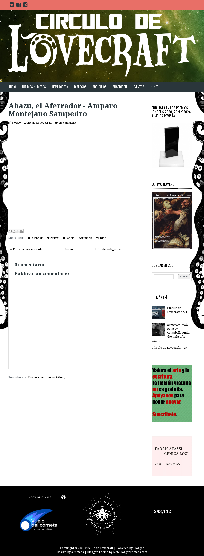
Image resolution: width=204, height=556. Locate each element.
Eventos (138, 87)
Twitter (53, 237)
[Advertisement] (55, 385)
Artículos (99, 87)
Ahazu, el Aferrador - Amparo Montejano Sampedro (62, 110)
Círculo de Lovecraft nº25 (169, 347)
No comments (67, 122)
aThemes (77, 552)
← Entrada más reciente (26, 249)
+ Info (154, 87)
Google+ (69, 237)
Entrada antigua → (108, 249)
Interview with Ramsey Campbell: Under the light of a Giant (171, 332)
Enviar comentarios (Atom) (46, 377)
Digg (101, 237)
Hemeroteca (60, 87)
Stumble (85, 237)
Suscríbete (120, 87)
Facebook (35, 237)
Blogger (138, 548)
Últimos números (34, 87)
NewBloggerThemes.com (130, 552)
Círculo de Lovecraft (39, 122)
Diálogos (80, 87)
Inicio (12, 87)
